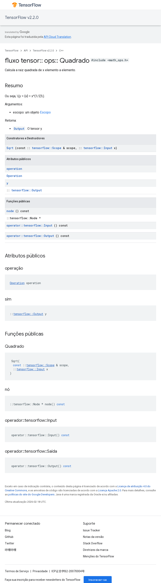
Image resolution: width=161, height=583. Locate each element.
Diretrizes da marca (95, 549)
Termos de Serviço (17, 571)
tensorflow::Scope (46, 148)
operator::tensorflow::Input (29, 225)
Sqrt (9, 148)
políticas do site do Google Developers (31, 494)
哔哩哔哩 (10, 549)
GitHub (9, 536)
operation (14, 169)
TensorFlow (11, 50)
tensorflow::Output (26, 190)
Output (19, 129)
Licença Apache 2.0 (109, 490)
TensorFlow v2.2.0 (22, 17)
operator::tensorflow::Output (30, 236)
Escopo (45, 112)
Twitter (9, 543)
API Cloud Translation (57, 36)
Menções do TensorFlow (98, 556)
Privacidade (40, 571)
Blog (8, 530)
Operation (14, 176)
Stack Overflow (93, 543)
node (10, 211)
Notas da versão (93, 536)
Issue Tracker (91, 530)
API (26, 50)
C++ (61, 50)
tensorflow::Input (97, 148)
